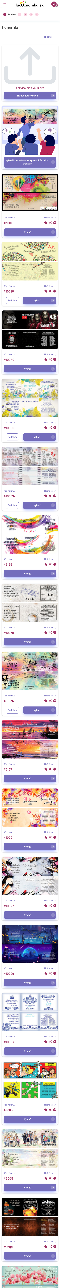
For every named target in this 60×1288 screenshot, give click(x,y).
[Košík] (54, 4)
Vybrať (39, 232)
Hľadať (48, 36)
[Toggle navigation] (5, 4)
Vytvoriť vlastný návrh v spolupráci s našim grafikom (30, 162)
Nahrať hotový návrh (36, 95)
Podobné (12, 300)
